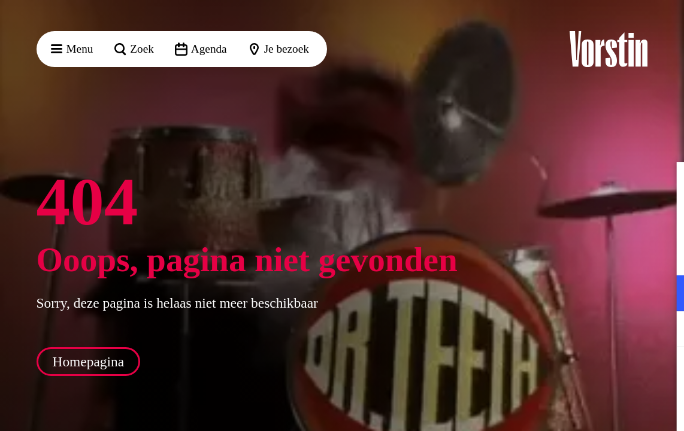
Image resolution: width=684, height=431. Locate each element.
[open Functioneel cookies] (665, 294)
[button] (665, 183)
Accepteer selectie (582, 408)
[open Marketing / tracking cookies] (665, 330)
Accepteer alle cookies (582, 374)
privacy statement (534, 254)
